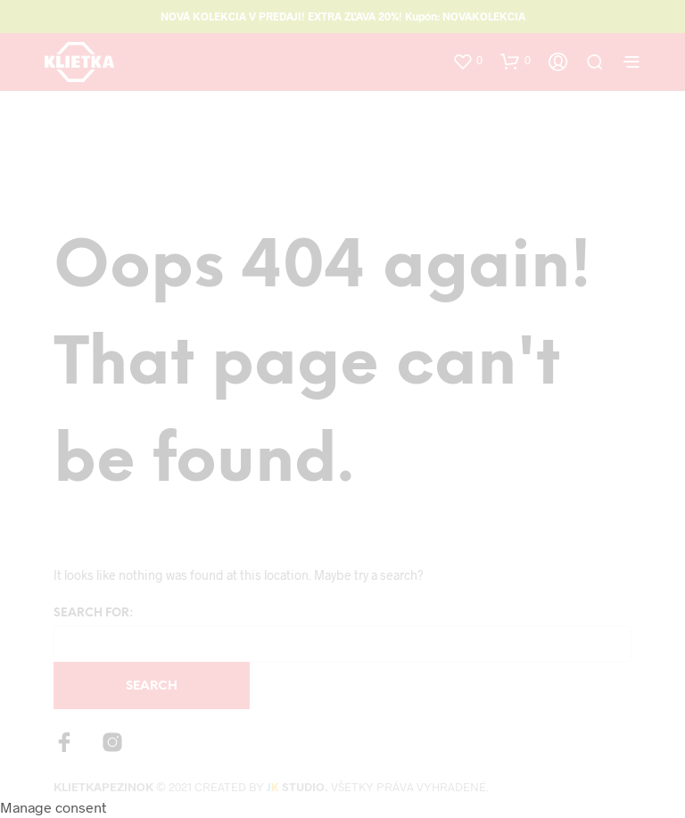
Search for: (93, 613)
